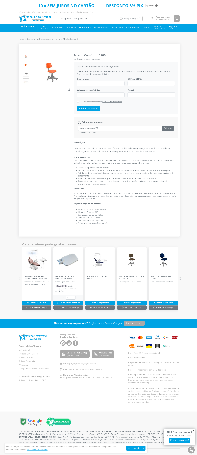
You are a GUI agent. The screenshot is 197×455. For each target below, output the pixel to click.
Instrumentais (101, 27)
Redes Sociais (41, 12)
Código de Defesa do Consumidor (34, 369)
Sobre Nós (30, 12)
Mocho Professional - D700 (161, 277)
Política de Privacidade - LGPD (32, 380)
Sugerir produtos (134, 323)
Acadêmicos (88, 12)
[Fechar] (193, 430)
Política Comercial (27, 361)
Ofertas (22, 12)
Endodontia (85, 27)
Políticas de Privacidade (112, 102)
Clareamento (132, 27)
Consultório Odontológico (39, 39)
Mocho (57, 39)
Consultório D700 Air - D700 (97, 277)
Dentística (71, 27)
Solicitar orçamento (88, 108)
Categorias (28, 27)
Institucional (24, 350)
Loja (80, 12)
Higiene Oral (173, 27)
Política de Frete (26, 357)
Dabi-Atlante (44, 27)
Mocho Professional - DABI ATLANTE (131, 277)
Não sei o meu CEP (87, 132)
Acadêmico (57, 27)
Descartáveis (117, 27)
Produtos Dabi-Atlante (68, 12)
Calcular (168, 128)
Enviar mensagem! (179, 440)
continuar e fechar (136, 448)
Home (21, 39)
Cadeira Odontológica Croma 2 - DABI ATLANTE (35, 277)
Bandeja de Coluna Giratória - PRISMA (64, 277)
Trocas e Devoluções (28, 354)
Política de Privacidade (37, 450)
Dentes (146, 27)
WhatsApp (53, 12)
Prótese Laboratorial (159, 27)
